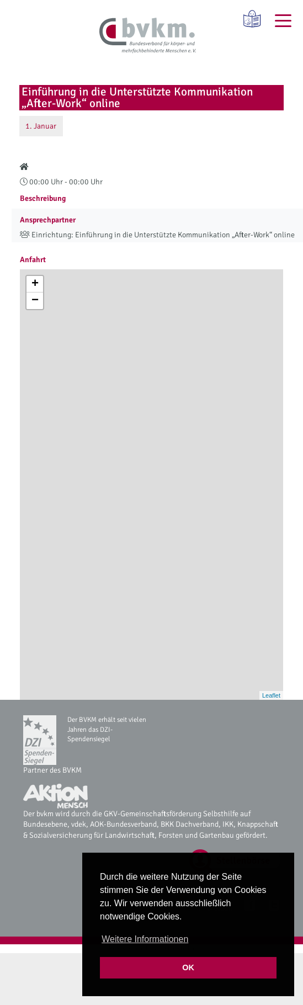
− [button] (35, 301)
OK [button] (188, 967)
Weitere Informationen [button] (145, 939)
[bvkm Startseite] (147, 35)
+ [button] (35, 284)
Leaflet (271, 695)
